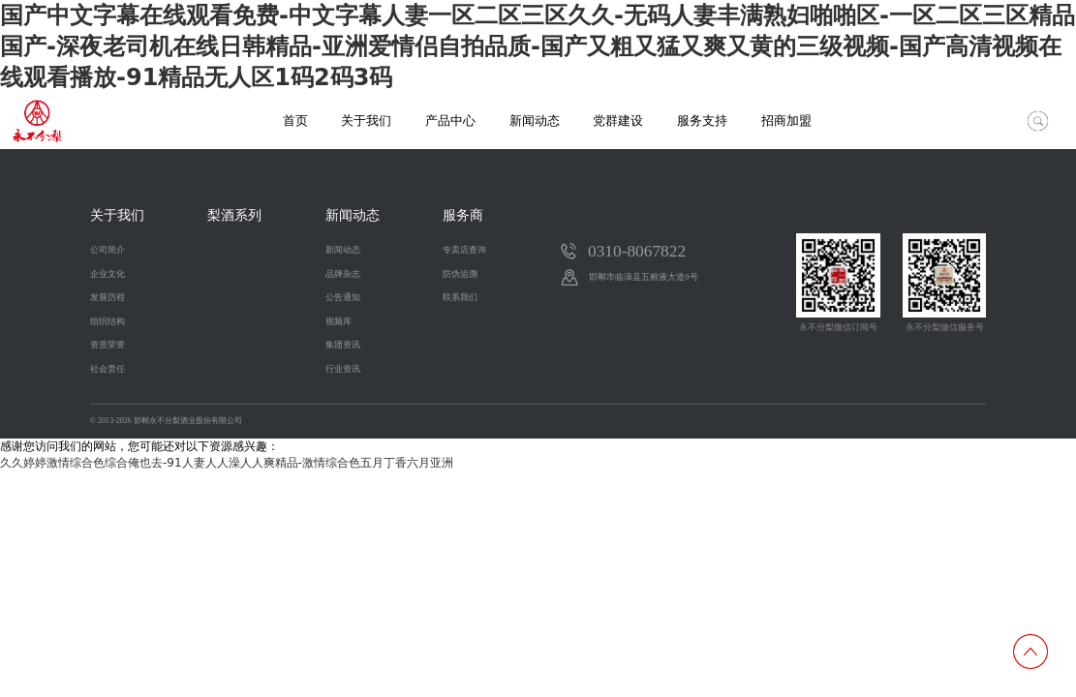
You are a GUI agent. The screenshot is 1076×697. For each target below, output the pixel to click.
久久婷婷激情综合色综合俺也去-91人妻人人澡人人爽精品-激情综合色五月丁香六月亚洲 (226, 463)
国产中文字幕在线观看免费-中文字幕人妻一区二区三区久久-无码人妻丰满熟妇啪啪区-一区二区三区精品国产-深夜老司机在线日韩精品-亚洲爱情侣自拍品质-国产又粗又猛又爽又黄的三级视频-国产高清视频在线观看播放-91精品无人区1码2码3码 (537, 46)
